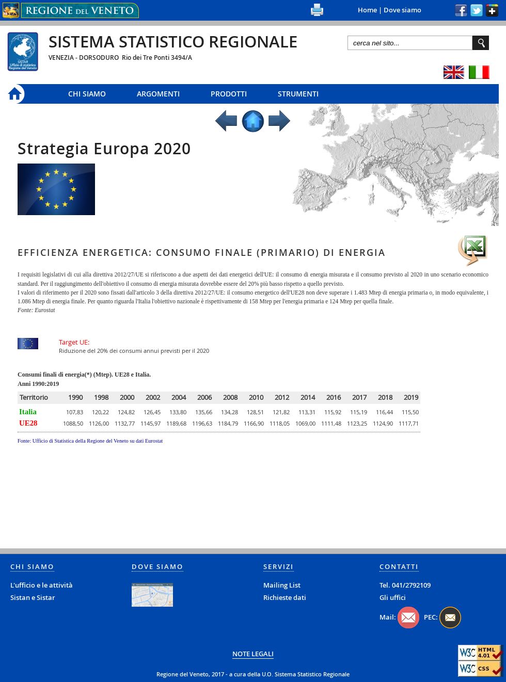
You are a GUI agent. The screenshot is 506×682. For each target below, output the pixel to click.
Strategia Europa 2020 (104, 148)
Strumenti (298, 94)
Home (367, 9)
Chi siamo (87, 94)
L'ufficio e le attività (41, 585)
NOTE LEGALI (253, 653)
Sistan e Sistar (32, 597)
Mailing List (282, 585)
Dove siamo (402, 9)
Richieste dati (284, 597)
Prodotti (229, 94)
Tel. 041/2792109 (405, 585)
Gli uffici (393, 597)
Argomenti (158, 94)
